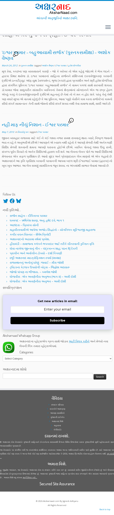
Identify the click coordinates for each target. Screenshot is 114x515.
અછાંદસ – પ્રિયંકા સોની (24, 225)
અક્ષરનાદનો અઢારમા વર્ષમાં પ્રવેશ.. (30, 239)
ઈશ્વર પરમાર (61, 65)
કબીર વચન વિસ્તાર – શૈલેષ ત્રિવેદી (30, 234)
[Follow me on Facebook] (8, 27)
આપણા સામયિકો (57, 413)
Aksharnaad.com (51, 501)
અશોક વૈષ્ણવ (48, 65)
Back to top (105, 509)
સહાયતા (57, 425)
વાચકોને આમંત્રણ (57, 408)
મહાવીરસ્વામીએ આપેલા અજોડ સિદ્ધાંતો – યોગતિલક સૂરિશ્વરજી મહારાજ (52, 230)
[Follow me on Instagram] (10, 27)
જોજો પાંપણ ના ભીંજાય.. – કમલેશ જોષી (33, 272)
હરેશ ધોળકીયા (74, 65)
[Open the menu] (108, 27)
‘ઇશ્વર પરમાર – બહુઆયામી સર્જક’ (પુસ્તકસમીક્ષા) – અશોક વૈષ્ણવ (56, 55)
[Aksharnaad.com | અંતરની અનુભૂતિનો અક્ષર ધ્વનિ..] (57, 8)
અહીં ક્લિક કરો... (30, 477)
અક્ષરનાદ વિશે (57, 421)
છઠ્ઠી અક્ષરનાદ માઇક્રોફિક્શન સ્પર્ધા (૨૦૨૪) (35, 258)
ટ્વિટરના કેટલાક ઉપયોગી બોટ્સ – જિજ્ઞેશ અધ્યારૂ (40, 267)
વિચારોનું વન (23, 132)
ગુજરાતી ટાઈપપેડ (57, 417)
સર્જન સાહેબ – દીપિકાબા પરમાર (28, 216)
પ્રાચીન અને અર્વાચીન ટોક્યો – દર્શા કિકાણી (36, 253)
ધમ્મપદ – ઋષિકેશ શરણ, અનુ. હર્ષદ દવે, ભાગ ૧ (37, 220)
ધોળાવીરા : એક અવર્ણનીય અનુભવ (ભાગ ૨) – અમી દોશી (43, 277)
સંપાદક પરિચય (57, 404)
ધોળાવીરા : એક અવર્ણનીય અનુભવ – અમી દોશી (38, 281)
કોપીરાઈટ (58, 429)
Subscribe (57, 320)
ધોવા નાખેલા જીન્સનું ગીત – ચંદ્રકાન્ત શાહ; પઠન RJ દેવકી (44, 248)
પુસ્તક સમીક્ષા (27, 65)
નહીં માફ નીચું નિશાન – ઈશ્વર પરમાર (35, 124)
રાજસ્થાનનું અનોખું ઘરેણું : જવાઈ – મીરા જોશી (37, 263)
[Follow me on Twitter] (5, 27)
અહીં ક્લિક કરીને (79, 341)
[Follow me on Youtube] (12, 27)
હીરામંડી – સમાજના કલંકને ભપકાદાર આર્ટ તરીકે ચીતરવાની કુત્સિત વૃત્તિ (52, 244)
